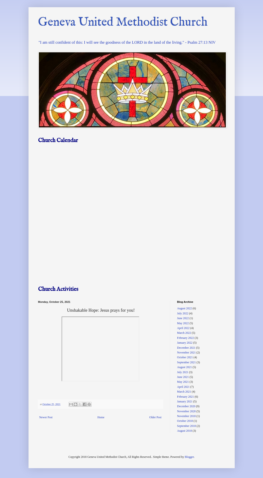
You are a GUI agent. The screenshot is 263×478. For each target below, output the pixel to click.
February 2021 (185, 396)
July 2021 (182, 372)
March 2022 (184, 333)
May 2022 (183, 323)
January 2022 (185, 342)
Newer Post (46, 417)
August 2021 (184, 367)
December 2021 (186, 347)
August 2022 (184, 308)
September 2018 (186, 426)
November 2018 (186, 416)
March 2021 (184, 391)
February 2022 (185, 338)
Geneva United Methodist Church (123, 22)
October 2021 (185, 357)
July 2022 (182, 313)
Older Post (155, 417)
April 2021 (183, 386)
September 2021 (186, 362)
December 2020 (186, 406)
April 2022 (183, 328)
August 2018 (184, 430)
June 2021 (183, 377)
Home (100, 417)
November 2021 (186, 352)
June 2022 (183, 318)
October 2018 (185, 421)
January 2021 (185, 401)
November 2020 (186, 411)
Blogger (189, 457)
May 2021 (183, 381)
